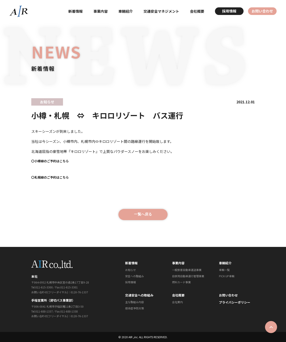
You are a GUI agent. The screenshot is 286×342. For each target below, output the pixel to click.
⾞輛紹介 (125, 11)
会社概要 (197, 11)
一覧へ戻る (143, 214)
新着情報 (75, 11)
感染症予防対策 (134, 308)
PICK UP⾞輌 (226, 276)
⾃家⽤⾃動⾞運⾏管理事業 (188, 276)
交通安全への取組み (139, 295)
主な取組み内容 (134, 302)
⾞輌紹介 (225, 263)
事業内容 (100, 11)
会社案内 (177, 302)
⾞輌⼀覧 (224, 270)
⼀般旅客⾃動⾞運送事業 (187, 270)
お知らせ (130, 270)
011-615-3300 (44, 287)
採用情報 (229, 11)
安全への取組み (134, 276)
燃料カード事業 (181, 282)
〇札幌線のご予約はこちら (50, 177)
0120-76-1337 (79, 292)
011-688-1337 (44, 311)
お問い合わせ (262, 11)
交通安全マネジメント (161, 11)
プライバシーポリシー (234, 302)
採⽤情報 (130, 282)
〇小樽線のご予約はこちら (50, 161)
